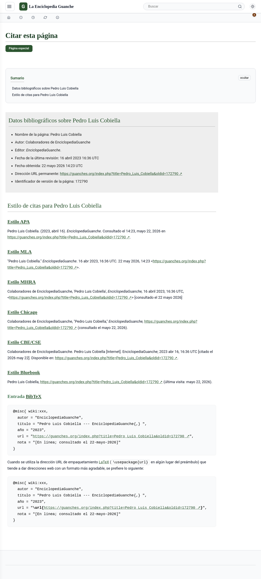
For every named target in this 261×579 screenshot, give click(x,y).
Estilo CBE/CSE (24, 342)
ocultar (244, 77)
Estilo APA (19, 221)
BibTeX (33, 396)
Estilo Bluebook (24, 372)
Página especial (19, 48)
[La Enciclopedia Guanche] (46, 6)
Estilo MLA (20, 251)
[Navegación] (9, 6)
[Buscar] (194, 6)
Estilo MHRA (22, 282)
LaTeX (104, 462)
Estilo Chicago (22, 312)
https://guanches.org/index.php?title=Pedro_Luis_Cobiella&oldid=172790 (121, 173)
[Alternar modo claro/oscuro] (253, 6)
